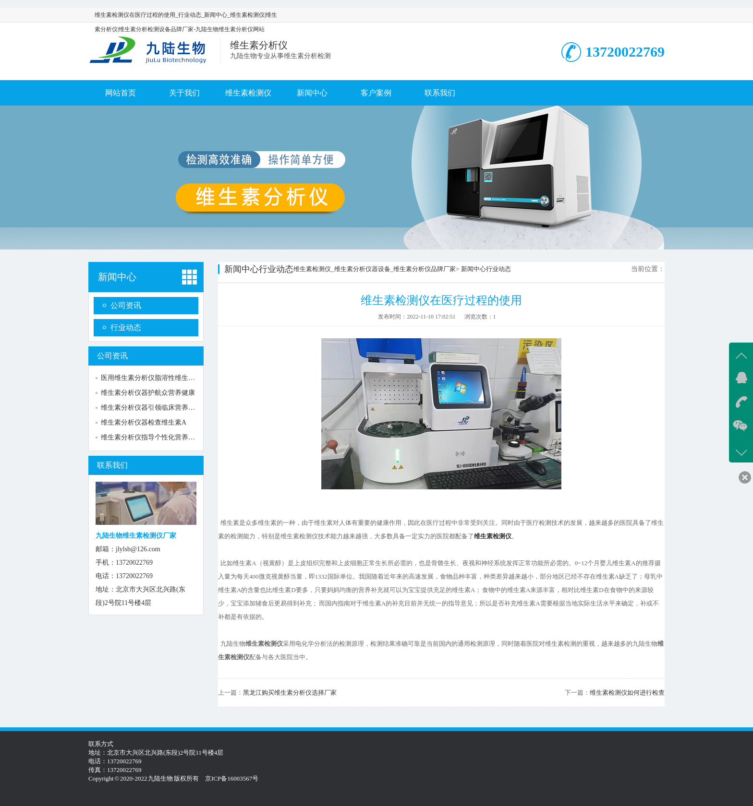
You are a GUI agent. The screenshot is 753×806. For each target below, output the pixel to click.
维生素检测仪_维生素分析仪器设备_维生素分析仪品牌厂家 (374, 269)
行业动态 (125, 327)
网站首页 (120, 93)
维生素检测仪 (248, 93)
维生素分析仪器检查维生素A (143, 422)
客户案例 (376, 93)
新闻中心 (312, 93)
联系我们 (440, 93)
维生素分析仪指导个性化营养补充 (151, 437)
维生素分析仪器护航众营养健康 (148, 392)
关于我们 (184, 93)
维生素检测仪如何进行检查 (627, 692)
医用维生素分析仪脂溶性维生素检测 (154, 377)
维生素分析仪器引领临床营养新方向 (154, 407)
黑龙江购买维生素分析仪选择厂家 (290, 692)
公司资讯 (125, 305)
